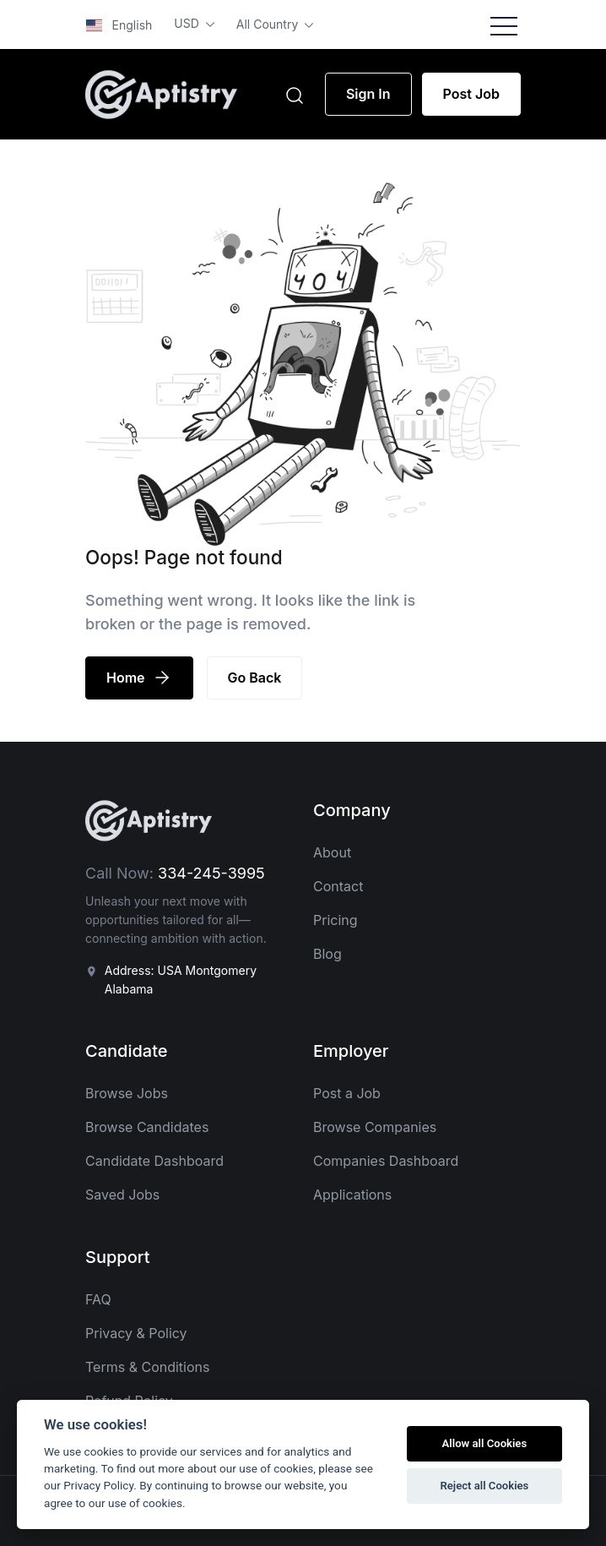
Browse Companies (374, 1127)
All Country (268, 24)
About (332, 852)
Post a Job (347, 1093)
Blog (327, 953)
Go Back (255, 677)
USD (188, 23)
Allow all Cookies (485, 1443)
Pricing (335, 920)
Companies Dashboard (385, 1160)
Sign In (368, 93)
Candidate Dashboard (154, 1160)
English (119, 25)
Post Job (471, 93)
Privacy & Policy (136, 1333)
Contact (338, 886)
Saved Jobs (122, 1194)
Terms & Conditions (147, 1366)
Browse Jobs (126, 1093)
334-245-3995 (211, 873)
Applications (352, 1194)
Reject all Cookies (484, 1485)
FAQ (98, 1299)
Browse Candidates (146, 1127)
